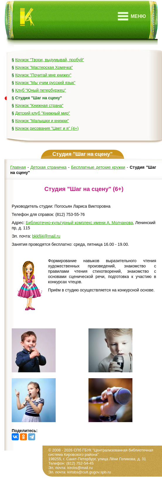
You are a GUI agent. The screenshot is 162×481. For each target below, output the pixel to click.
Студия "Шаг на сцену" (38, 97)
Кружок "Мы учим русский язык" (45, 82)
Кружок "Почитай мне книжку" (43, 75)
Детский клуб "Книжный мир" (42, 113)
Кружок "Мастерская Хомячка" (44, 67)
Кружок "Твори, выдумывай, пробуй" (49, 59)
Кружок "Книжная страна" (39, 105)
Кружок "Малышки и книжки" (42, 120)
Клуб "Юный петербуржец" (40, 90)
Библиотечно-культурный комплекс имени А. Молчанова (79, 222)
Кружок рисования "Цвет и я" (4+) (47, 128)
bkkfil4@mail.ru (46, 236)
